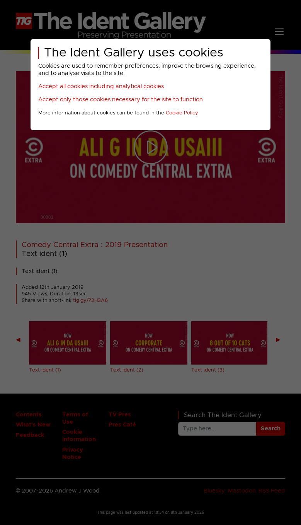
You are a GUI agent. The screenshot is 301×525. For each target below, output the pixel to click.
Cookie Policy (182, 113)
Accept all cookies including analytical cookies (101, 86)
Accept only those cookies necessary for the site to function (120, 99)
